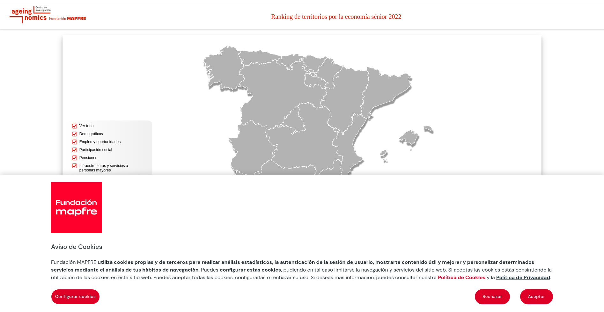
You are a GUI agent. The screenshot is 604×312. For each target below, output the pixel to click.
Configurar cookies (75, 296)
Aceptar (536, 296)
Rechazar (492, 296)
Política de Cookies (461, 277)
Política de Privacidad (523, 277)
